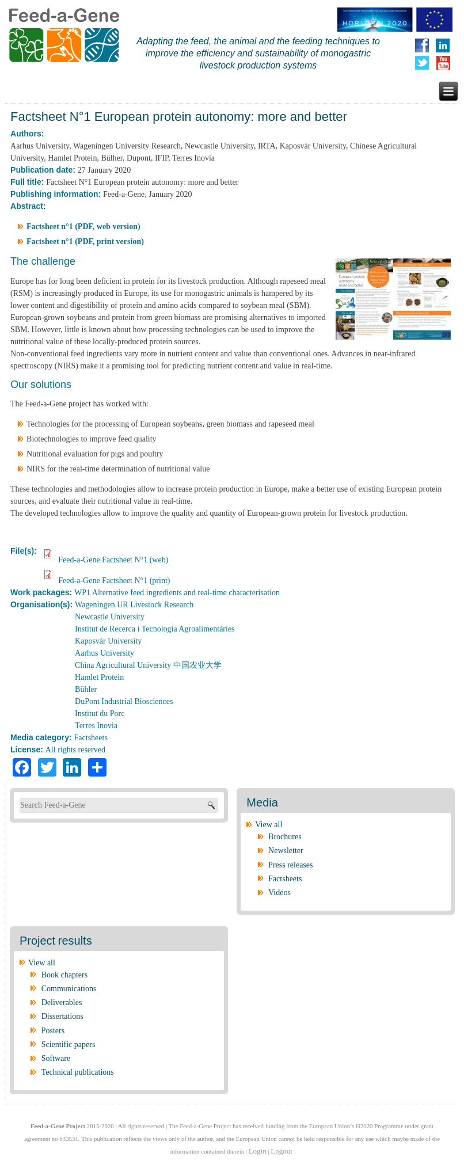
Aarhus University (104, 653)
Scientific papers (68, 1044)
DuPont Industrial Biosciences (124, 701)
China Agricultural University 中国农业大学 (148, 665)
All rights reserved (75, 749)
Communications (69, 988)
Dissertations (62, 1016)
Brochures (285, 836)
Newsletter (285, 850)
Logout (281, 1151)
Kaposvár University (108, 641)
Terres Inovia (96, 725)
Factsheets (91, 737)
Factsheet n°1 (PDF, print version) (85, 241)
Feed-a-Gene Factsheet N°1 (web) (113, 559)
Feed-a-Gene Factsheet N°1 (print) (114, 580)
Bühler (86, 689)
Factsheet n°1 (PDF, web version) (83, 226)
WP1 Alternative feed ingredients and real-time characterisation (177, 592)
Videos (279, 892)
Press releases (290, 865)
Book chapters (64, 975)
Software (56, 1058)
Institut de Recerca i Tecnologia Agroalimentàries (155, 629)
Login (258, 1151)
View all (268, 824)
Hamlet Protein (99, 677)
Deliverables (61, 1002)
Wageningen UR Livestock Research (134, 604)
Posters (52, 1030)
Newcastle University (109, 616)
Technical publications (77, 1072)
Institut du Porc (99, 713)
